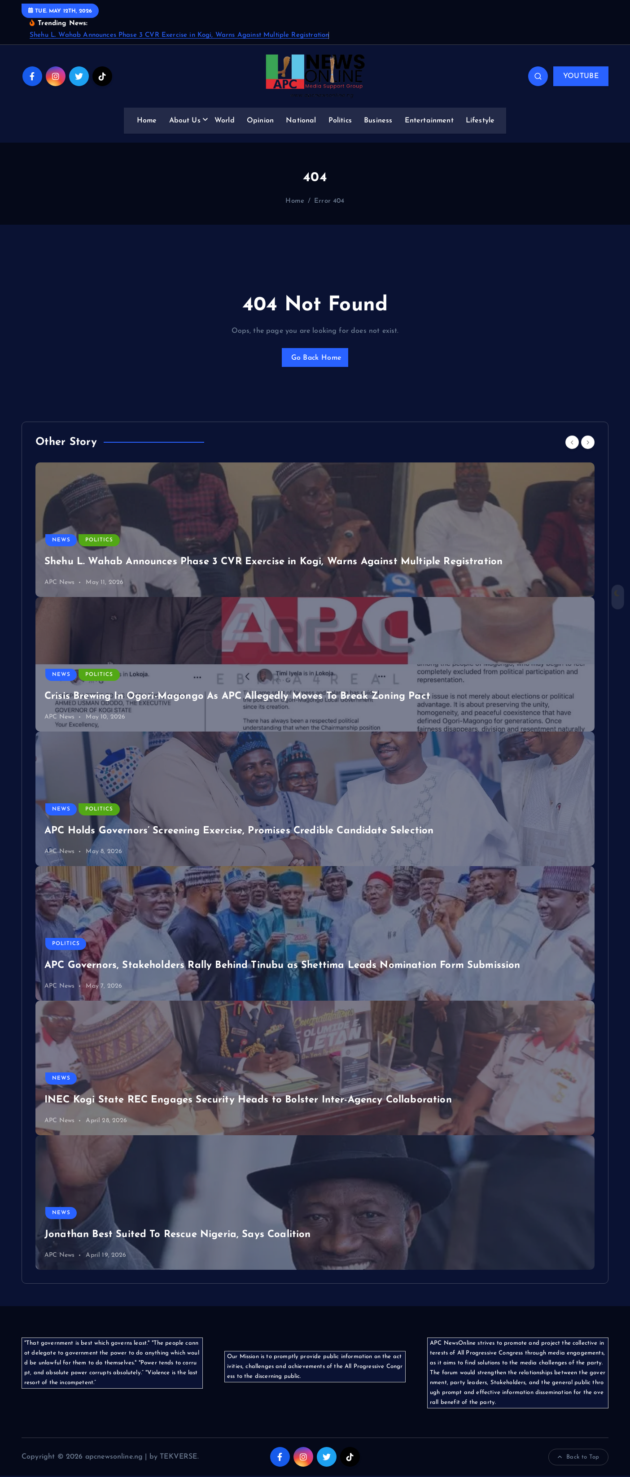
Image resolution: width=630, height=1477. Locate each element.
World (224, 120)
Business (378, 120)
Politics (340, 120)
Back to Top (578, 1458)
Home (147, 120)
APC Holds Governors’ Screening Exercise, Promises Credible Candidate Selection (238, 832)
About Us (185, 120)
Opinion (260, 120)
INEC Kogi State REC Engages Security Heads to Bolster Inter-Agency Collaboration (248, 1101)
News (61, 541)
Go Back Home (315, 358)
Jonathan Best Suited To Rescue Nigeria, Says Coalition (177, 1236)
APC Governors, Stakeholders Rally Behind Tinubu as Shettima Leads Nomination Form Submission (282, 967)
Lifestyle (480, 120)
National (301, 120)
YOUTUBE (581, 76)
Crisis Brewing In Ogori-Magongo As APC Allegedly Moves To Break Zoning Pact (237, 698)
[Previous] (572, 443)
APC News (59, 583)
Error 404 (329, 201)
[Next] (588, 443)
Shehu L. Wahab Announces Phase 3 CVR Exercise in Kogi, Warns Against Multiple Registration (179, 35)
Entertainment (429, 120)
